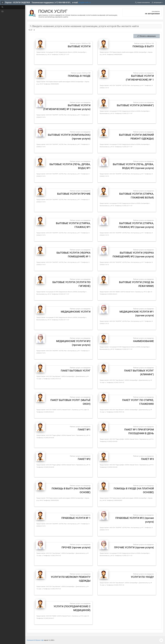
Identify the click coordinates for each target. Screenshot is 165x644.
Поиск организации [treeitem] (11, 11)
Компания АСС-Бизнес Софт (35, 640)
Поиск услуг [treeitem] (8, 7)
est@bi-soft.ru (85, 2)
